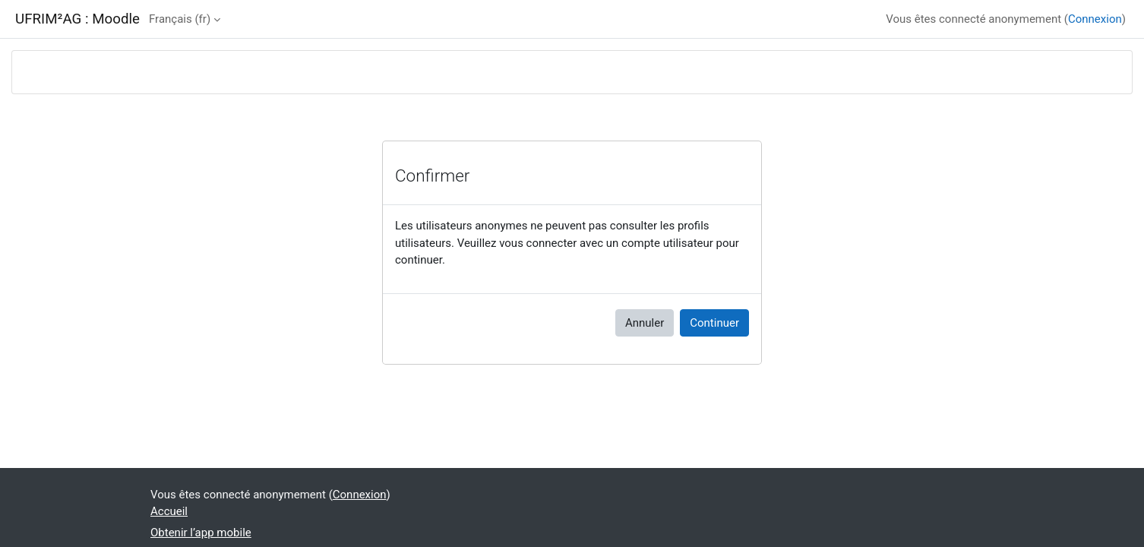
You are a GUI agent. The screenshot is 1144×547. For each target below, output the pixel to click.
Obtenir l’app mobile (200, 532)
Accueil (169, 511)
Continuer (714, 323)
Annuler (644, 323)
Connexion (1095, 19)
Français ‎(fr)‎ (179, 19)
